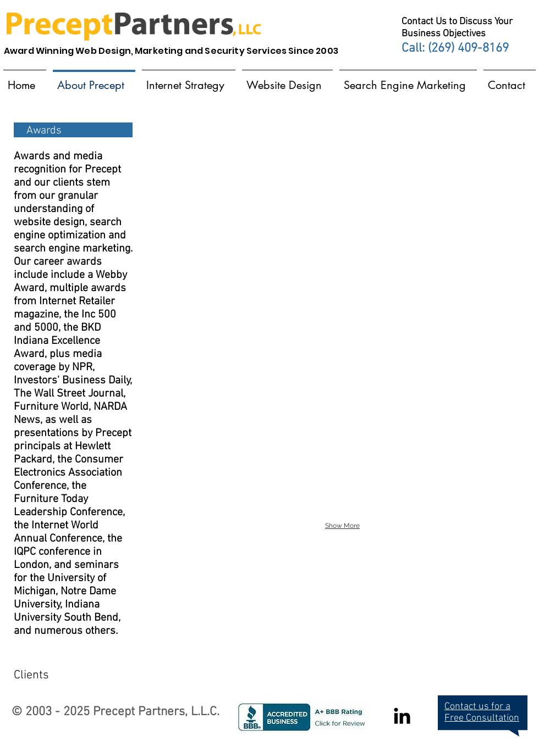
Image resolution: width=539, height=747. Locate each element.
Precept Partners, (140, 712)
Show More (342, 525)
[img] (208, 155)
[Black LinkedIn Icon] (402, 715)
